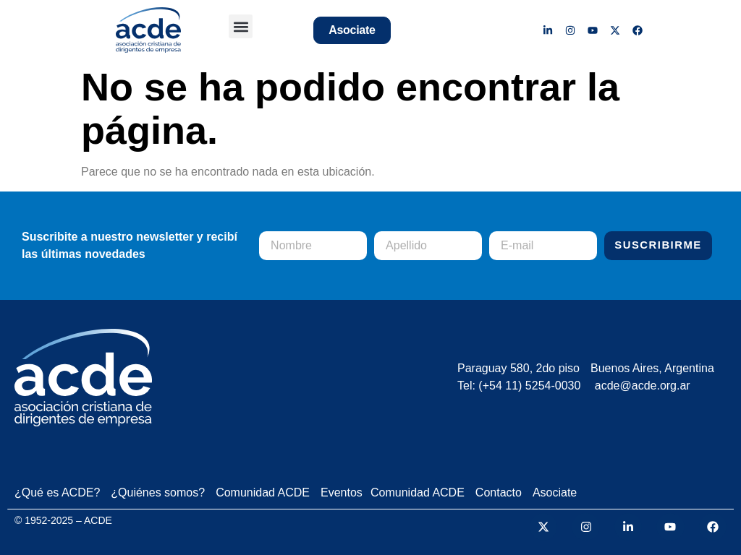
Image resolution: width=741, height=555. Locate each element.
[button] (241, 26)
